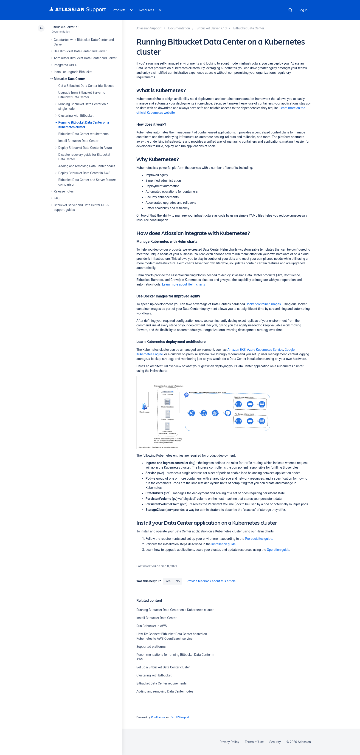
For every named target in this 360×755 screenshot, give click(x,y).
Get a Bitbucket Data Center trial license (86, 86)
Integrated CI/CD (65, 65)
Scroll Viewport (180, 717)
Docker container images (263, 304)
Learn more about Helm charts (183, 284)
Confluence (158, 717)
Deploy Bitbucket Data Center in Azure (85, 148)
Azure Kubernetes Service (265, 349)
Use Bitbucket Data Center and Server (80, 51)
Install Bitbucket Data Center (78, 141)
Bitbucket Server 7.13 (66, 27)
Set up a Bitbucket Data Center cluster (163, 667)
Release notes (64, 191)
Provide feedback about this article (211, 581)
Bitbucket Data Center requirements (83, 134)
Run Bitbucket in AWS (151, 626)
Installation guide (223, 544)
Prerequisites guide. (259, 538)
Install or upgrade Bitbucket (73, 72)
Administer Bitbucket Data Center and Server (85, 58)
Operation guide (278, 549)
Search (290, 10)
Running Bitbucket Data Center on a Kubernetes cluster (175, 610)
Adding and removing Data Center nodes (86, 166)
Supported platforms (151, 646)
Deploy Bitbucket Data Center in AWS (84, 173)
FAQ (56, 198)
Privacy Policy (229, 742)
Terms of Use (254, 742)
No (178, 581)
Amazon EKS (236, 349)
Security (275, 742)
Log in (303, 10)
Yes (167, 581)
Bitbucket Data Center (69, 79)
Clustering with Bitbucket (75, 115)
